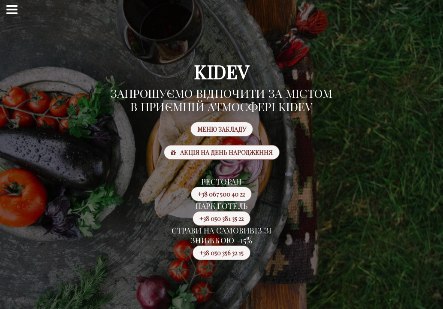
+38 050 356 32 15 (218, 252)
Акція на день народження (222, 152)
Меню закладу (221, 129)
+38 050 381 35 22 (218, 218)
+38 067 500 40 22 (218, 194)
